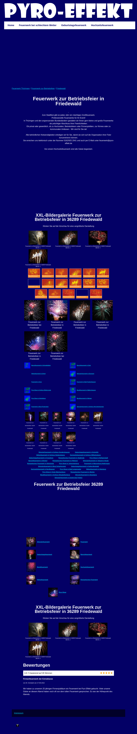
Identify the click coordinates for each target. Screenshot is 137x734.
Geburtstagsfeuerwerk (73, 25)
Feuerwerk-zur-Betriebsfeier (43, 89)
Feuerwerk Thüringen (21, 89)
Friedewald (60, 89)
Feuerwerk (84, 542)
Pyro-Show (62, 592)
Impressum (18, 713)
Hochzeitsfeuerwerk (102, 25)
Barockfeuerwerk (86, 554)
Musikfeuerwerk (42, 567)
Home (11, 25)
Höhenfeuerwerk (42, 580)
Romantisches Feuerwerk (89, 580)
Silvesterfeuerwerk (43, 542)
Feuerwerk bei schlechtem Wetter (38, 25)
